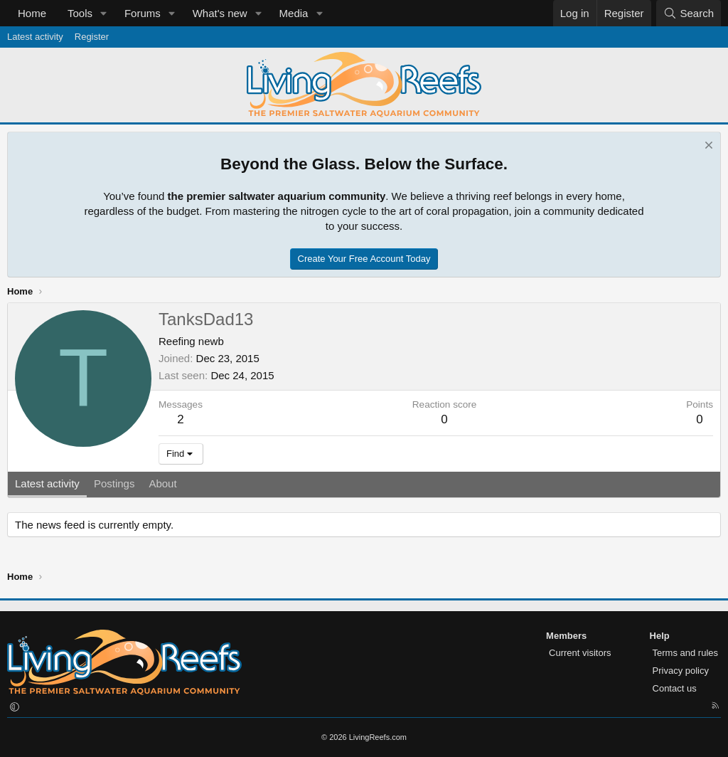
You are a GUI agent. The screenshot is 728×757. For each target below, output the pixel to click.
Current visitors (580, 652)
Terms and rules (685, 652)
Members (566, 635)
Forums (142, 13)
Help (660, 635)
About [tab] (162, 483)
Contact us (675, 688)
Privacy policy (681, 670)
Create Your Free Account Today (364, 258)
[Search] (688, 13)
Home (32, 13)
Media (294, 13)
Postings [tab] (114, 483)
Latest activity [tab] (47, 483)
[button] (104, 13)
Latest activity (35, 36)
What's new (220, 13)
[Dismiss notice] (707, 146)
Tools (80, 13)
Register (92, 36)
